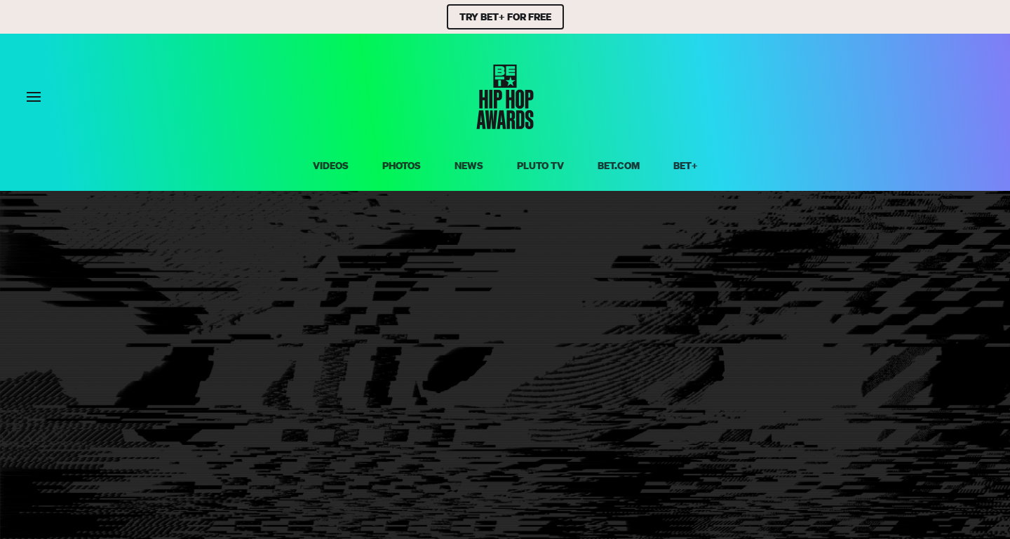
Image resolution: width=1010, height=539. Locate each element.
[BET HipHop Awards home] (504, 125)
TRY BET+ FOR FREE (505, 17)
